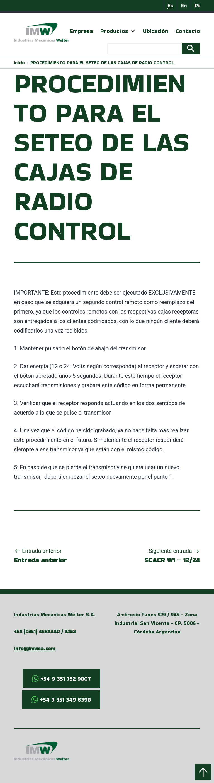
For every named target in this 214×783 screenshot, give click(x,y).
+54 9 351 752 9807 (66, 679)
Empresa (81, 31)
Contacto (188, 31)
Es (170, 5)
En (184, 5)
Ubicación (155, 31)
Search (191, 49)
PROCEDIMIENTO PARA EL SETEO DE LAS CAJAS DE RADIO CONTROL (102, 62)
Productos (114, 31)
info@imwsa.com (34, 648)
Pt (197, 5)
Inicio (19, 62)
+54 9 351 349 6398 (65, 700)
